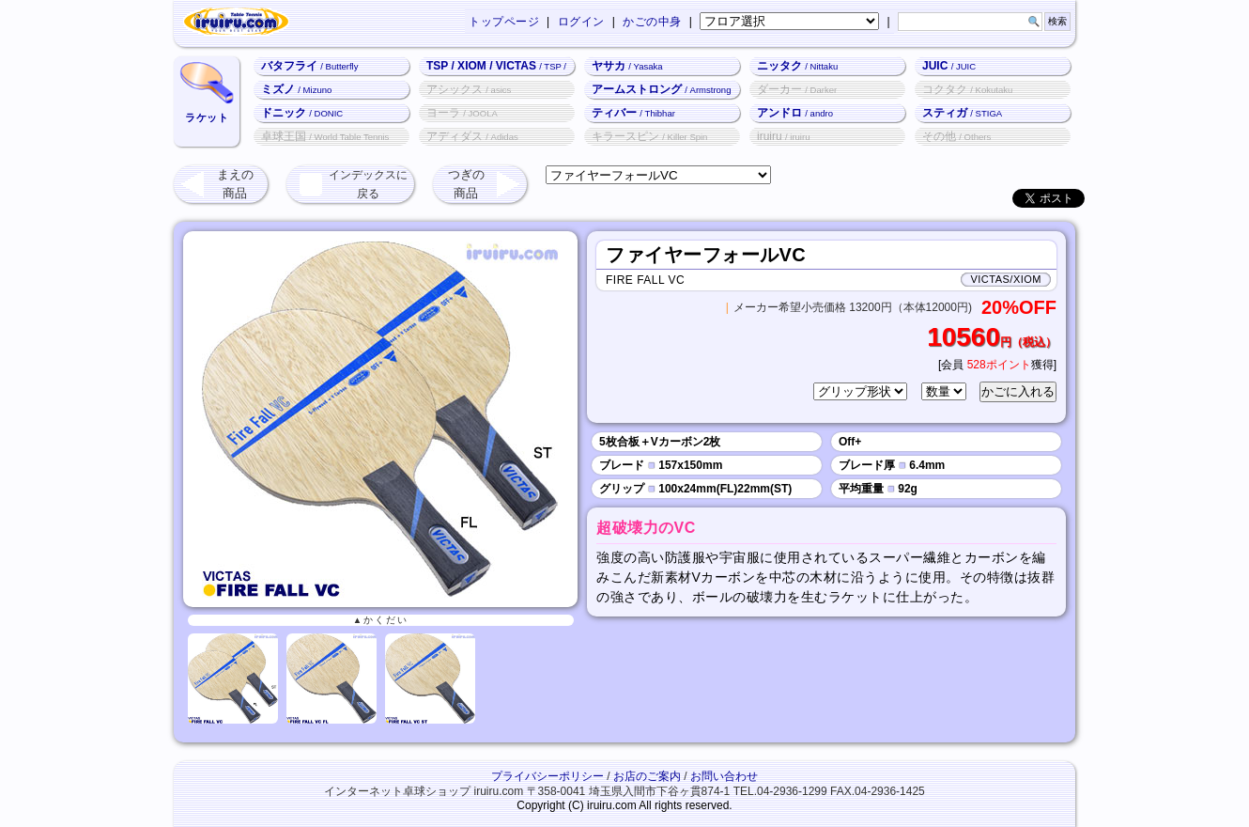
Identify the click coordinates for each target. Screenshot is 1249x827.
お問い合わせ (724, 776)
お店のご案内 (647, 776)
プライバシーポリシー (547, 776)
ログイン (581, 21)
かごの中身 (652, 21)
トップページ (504, 21)
